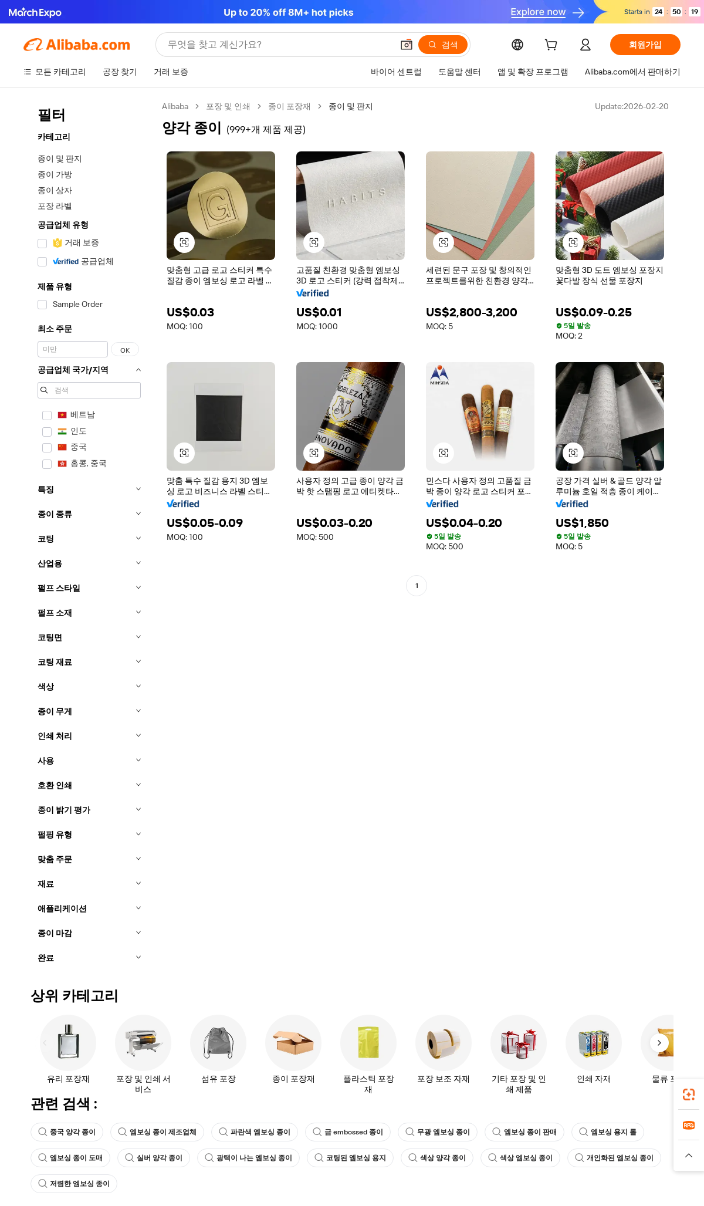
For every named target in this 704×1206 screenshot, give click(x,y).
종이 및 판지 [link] (351, 106)
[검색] (443, 44)
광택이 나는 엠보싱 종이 (248, 1158)
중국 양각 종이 (67, 1132)
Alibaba (175, 106)
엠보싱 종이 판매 (524, 1132)
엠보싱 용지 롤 (608, 1132)
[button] (407, 45)
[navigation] (89, 535)
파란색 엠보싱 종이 (254, 1132)
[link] (688, 1094)
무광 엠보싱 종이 (437, 1132)
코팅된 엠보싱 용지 (350, 1158)
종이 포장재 (289, 106)
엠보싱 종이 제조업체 (157, 1132)
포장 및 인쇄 (228, 106)
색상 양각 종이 (437, 1158)
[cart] (553, 46)
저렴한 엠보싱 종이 (74, 1183)
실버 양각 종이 (153, 1158)
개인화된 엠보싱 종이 (614, 1158)
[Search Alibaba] (279, 44)
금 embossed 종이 (348, 1132)
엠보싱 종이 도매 (70, 1158)
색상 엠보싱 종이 (520, 1158)
